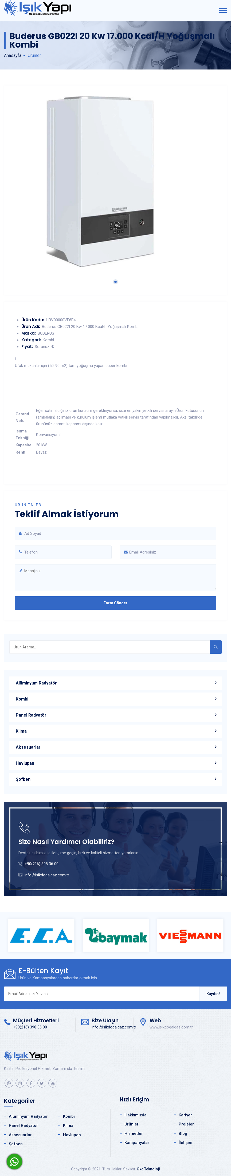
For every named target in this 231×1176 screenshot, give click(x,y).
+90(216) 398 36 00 (41, 863)
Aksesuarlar (28, 747)
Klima (21, 731)
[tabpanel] (115, 181)
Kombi (22, 699)
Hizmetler (133, 1133)
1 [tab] (115, 281)
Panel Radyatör (31, 715)
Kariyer (185, 1115)
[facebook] (30, 1083)
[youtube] (52, 1083)
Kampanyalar (136, 1142)
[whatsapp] (9, 1083)
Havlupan (25, 763)
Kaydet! (213, 994)
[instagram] (19, 1083)
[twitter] (41, 1083)
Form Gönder (115, 603)
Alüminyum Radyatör (36, 683)
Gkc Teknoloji (148, 1169)
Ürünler (131, 1124)
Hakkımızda (135, 1115)
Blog (183, 1133)
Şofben (23, 779)
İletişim (185, 1142)
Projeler (186, 1124)
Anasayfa (12, 55)
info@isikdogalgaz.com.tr (47, 875)
